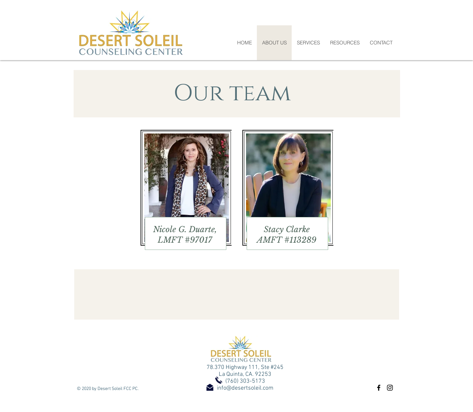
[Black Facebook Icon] (379, 388)
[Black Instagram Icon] (390, 388)
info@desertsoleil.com (245, 388)
